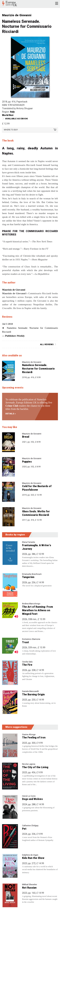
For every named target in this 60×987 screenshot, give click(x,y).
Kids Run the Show (33, 857)
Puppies (27, 461)
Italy (12, 111)
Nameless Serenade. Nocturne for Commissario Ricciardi (38, 369)
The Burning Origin (33, 694)
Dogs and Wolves (32, 799)
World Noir (8, 115)
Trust (25, 642)
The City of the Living (35, 767)
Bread (25, 436)
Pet (24, 828)
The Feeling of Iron (33, 737)
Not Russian (29, 887)
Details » (10, 413)
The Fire (27, 664)
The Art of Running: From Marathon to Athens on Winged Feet (37, 610)
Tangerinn (28, 577)
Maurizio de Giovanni (16, 15)
